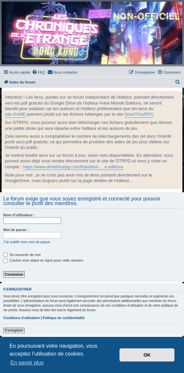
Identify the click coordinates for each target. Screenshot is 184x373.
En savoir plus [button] (27, 362)
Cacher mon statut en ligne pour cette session (43, 260)
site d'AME (15, 114)
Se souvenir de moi (21, 255)
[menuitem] (38, 72)
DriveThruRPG (138, 114)
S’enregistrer (14, 330)
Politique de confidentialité (63, 318)
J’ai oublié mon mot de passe (26, 242)
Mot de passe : (15, 230)
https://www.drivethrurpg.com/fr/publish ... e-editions (73, 166)
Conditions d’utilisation (21, 318)
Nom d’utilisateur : (19, 215)
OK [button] (147, 355)
